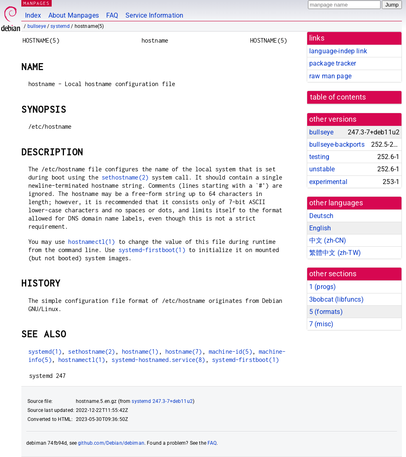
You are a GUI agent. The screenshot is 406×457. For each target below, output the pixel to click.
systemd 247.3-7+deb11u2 (162, 401)
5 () (326, 312)
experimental (328, 182)
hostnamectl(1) (91, 241)
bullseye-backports (337, 144)
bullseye (36, 26)
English (320, 228)
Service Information (154, 15)
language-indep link (338, 51)
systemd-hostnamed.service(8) (158, 359)
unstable (322, 169)
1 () (322, 287)
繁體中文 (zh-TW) (335, 253)
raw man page (330, 76)
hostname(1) (140, 351)
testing (319, 157)
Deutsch (321, 216)
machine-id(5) (230, 351)
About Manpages (73, 15)
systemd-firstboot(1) (152, 249)
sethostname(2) (125, 177)
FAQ (112, 15)
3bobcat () (336, 299)
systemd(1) (45, 351)
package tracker (332, 63)
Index (33, 15)
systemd (60, 26)
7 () (321, 324)
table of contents (338, 97)
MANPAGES (36, 3)
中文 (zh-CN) (328, 240)
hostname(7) (183, 351)
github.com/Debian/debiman (111, 443)
